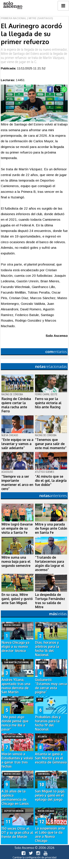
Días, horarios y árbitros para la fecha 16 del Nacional (47, 648)
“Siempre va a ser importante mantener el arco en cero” (17, 482)
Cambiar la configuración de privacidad (34, 857)
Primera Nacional (14, 18)
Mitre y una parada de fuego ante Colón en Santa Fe (51, 528)
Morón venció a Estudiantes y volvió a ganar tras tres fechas (17, 760)
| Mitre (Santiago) (40, 18)
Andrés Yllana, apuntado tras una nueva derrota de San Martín (15, 686)
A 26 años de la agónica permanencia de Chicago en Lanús (15, 797)
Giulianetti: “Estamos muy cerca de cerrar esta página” (51, 686)
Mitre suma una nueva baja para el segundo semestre (16, 561)
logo (13, 5)
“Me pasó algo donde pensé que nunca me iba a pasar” (14, 723)
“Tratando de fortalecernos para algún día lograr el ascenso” (49, 563)
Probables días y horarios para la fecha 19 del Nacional (48, 723)
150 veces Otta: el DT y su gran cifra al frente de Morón (17, 832)
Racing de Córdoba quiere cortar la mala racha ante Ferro (16, 405)
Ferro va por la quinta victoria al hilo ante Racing (48, 403)
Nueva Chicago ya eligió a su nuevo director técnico (15, 646)
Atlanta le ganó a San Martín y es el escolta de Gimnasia (51, 758)
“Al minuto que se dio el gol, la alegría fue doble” (51, 480)
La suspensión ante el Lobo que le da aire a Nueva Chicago (50, 834)
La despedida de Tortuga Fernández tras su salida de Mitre (50, 601)
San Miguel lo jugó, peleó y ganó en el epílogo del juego (50, 795)
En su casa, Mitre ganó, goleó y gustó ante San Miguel (17, 599)
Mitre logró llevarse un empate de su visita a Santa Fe (17, 528)
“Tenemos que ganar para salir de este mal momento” (51, 444)
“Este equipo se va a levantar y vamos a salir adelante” (17, 444)
